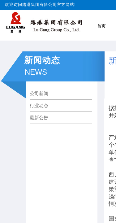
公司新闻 (39, 93)
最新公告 (39, 117)
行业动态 (39, 105)
